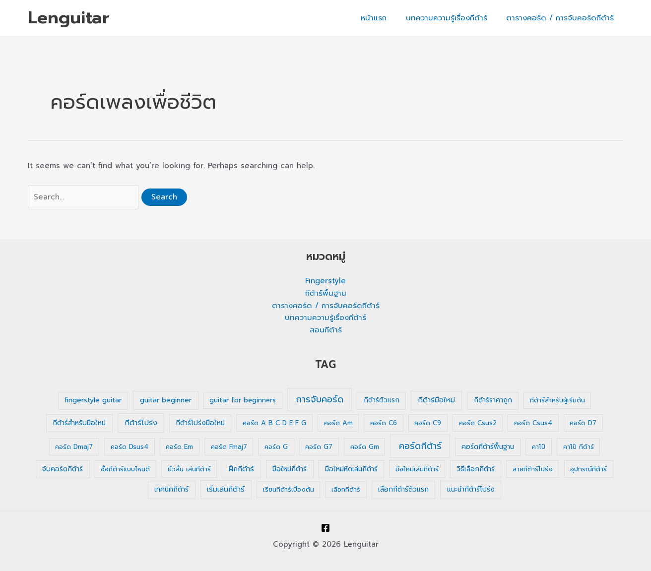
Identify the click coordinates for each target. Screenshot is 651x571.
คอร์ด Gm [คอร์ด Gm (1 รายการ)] (364, 446)
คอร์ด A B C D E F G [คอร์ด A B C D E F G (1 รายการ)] (274, 423)
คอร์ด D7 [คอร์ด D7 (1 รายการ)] (583, 423)
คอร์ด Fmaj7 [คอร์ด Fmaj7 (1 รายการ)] (229, 446)
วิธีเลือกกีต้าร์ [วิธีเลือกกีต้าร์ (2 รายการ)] (475, 469)
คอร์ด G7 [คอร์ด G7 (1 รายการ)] (318, 446)
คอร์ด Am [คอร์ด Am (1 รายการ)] (338, 423)
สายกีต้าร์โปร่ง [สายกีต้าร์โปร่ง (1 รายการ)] (533, 469)
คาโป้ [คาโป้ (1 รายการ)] (538, 446)
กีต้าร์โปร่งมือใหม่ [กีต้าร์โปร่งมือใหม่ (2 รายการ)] (200, 423)
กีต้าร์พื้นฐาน (325, 293)
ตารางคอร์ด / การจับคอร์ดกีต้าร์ (562, 17)
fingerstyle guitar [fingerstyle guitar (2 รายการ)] (93, 400)
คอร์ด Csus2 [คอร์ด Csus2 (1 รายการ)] (478, 423)
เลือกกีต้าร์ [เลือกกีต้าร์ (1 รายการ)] (345, 489)
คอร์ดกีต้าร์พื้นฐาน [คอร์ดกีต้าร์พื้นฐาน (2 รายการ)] (487, 447)
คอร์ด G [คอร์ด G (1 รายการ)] (276, 446)
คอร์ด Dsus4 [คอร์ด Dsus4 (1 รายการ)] (129, 446)
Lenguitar (69, 17)
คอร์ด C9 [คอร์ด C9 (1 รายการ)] (427, 423)
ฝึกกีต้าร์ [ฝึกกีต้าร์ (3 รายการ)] (241, 469)
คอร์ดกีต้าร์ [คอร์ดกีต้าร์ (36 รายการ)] (420, 446)
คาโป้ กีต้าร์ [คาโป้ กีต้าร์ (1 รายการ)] (578, 446)
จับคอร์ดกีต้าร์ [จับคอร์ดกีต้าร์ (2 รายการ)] (62, 469)
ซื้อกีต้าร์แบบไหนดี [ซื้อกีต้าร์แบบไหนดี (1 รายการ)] (125, 469)
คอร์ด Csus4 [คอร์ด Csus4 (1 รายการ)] (533, 423)
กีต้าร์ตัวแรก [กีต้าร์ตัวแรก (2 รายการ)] (381, 400)
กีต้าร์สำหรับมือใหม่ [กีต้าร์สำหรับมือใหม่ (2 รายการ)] (79, 423)
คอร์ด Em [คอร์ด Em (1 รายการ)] (179, 446)
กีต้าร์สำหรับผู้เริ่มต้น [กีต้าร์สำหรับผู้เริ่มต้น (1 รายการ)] (557, 400)
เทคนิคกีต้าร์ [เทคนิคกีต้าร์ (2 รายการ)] (171, 489)
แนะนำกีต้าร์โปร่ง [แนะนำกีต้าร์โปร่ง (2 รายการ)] (471, 489)
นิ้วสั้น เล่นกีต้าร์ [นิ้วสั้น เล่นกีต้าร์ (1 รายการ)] (189, 469)
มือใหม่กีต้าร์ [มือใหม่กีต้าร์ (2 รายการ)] (289, 469)
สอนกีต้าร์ (326, 329)
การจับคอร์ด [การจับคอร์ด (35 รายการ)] (319, 399)
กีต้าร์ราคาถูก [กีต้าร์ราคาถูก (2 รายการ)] (493, 400)
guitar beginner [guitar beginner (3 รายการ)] (166, 400)
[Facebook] (325, 527)
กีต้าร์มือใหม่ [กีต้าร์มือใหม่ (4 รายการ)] (436, 399)
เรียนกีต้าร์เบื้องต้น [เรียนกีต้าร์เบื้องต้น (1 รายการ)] (288, 489)
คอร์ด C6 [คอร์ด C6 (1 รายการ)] (383, 423)
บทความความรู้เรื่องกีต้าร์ (452, 17)
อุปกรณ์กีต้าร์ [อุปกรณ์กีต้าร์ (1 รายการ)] (588, 469)
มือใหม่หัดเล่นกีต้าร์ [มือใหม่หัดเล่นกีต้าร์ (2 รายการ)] (351, 469)
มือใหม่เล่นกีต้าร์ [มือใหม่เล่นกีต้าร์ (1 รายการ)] (417, 469)
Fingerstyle (325, 280)
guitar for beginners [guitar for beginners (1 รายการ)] (242, 400)
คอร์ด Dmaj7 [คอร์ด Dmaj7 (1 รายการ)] (74, 446)
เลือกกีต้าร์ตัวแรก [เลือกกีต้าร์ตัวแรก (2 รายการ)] (403, 489)
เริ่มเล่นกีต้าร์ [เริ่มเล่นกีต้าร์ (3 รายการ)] (226, 489)
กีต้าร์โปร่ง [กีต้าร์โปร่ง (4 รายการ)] (141, 422)
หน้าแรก (384, 17)
